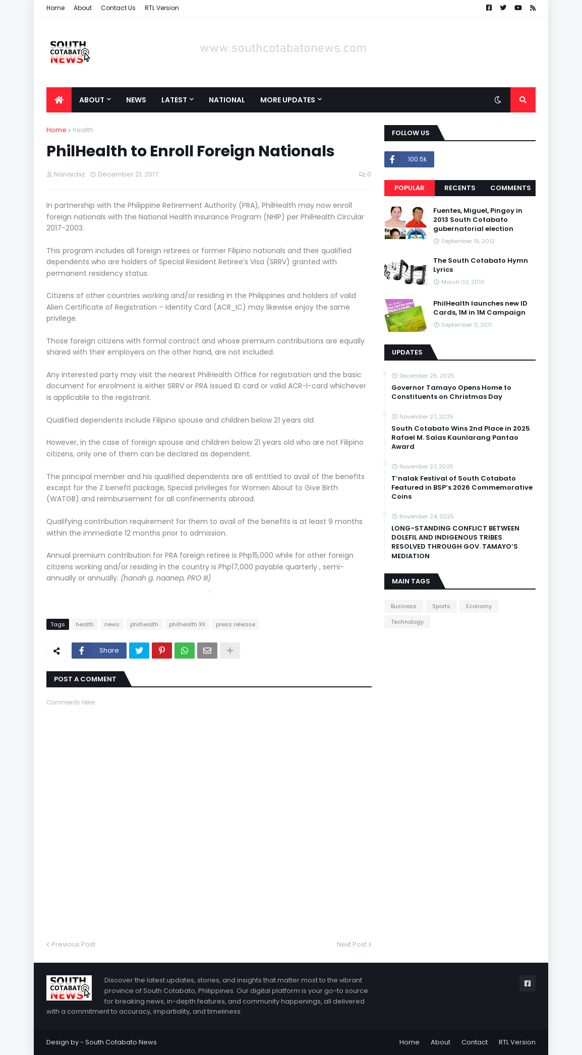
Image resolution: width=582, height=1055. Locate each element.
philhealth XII (187, 624)
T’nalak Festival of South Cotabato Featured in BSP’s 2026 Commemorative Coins (462, 487)
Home (55, 8)
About (83, 8)
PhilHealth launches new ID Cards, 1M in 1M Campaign (480, 308)
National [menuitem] (227, 100)
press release (235, 624)
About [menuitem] (91, 100)
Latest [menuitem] (174, 100)
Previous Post (73, 944)
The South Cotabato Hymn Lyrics (480, 265)
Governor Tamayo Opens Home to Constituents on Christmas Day (451, 392)
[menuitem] (59, 99)
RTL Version (162, 8)
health (83, 130)
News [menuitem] (136, 100)
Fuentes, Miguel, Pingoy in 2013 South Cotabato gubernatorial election (477, 219)
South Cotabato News (121, 1042)
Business (404, 606)
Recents (460, 188)
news (112, 624)
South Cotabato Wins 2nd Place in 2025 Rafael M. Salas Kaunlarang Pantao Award (460, 437)
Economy (479, 606)
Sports (441, 606)
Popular (409, 188)
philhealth (144, 624)
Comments (510, 188)
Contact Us (118, 8)
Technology (407, 622)
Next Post (352, 944)
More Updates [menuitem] (287, 100)
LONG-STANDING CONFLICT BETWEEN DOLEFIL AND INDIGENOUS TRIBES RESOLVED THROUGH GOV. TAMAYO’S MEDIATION (455, 542)
